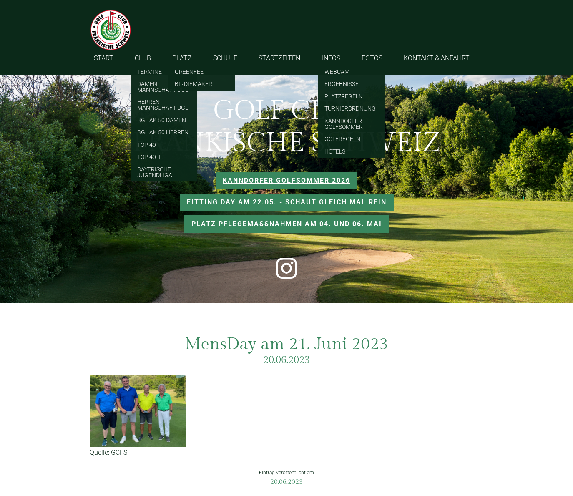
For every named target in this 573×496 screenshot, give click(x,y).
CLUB (143, 58)
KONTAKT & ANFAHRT (437, 58)
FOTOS (372, 58)
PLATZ (182, 58)
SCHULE (225, 58)
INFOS (331, 58)
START (103, 58)
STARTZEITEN (279, 58)
